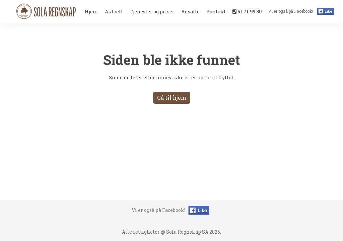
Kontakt (216, 11)
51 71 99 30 (247, 11)
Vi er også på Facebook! (171, 210)
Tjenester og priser (152, 11)
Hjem (91, 11)
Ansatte (190, 11)
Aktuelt (114, 11)
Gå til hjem (171, 97)
